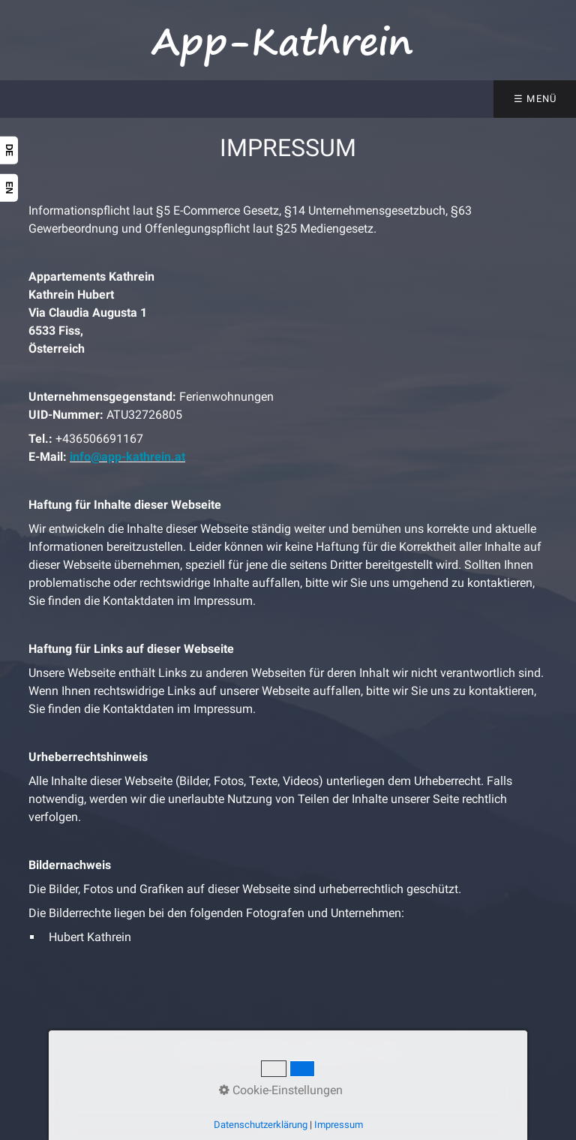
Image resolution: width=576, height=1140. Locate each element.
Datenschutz (259, 1051)
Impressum (333, 1051)
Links (388, 1051)
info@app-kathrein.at (127, 457)
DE (9, 150)
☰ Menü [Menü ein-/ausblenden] (535, 98)
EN (9, 188)
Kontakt (195, 1051)
